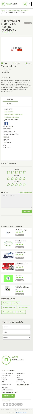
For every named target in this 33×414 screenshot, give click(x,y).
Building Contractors (9, 307)
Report (29, 63)
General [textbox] (5, 337)
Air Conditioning (23, 307)
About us (4, 380)
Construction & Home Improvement (18, 10)
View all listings (6, 375)
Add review (26, 211)
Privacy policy (20, 373)
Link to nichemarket (7, 390)
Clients (18, 377)
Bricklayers (6, 303)
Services (4, 377)
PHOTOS (9, 104)
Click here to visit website (11, 117)
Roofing (16, 303)
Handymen (21, 312)
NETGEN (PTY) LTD (21, 412)
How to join (5, 387)
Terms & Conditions (7, 373)
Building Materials (8, 312)
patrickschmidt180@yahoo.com (13, 114)
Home (3, 10)
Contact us (20, 380)
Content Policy (21, 382)
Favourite (16, 63)
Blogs (18, 375)
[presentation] (16, 344)
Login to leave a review (25, 192)
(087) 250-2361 (8, 112)
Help (3, 382)
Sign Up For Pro (8, 395)
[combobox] (16, 337)
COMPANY (10, 99)
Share (4, 63)
